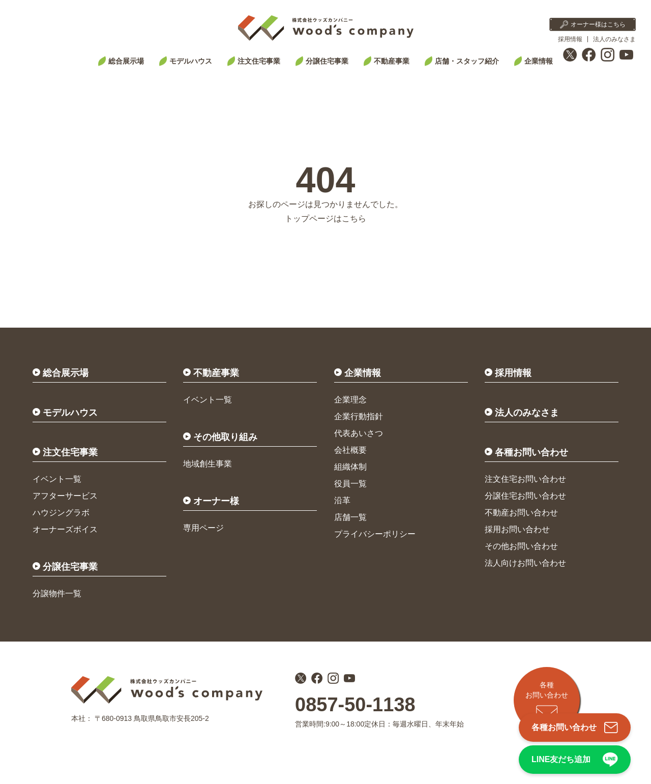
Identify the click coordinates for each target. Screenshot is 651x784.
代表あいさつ (358, 433)
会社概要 (350, 450)
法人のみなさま (614, 39)
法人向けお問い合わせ (525, 563)
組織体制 (350, 466)
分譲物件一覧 (57, 593)
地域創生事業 (207, 463)
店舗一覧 (350, 517)
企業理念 (350, 399)
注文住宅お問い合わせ (525, 479)
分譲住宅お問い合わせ (525, 495)
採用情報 (570, 39)
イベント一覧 (57, 479)
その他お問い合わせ (521, 546)
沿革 (342, 500)
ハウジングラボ (61, 512)
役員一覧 (350, 483)
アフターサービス (65, 495)
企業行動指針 (358, 416)
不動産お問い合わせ (521, 512)
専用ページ (203, 528)
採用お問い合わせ (517, 529)
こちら (354, 218)
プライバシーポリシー (375, 534)
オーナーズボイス (65, 529)
